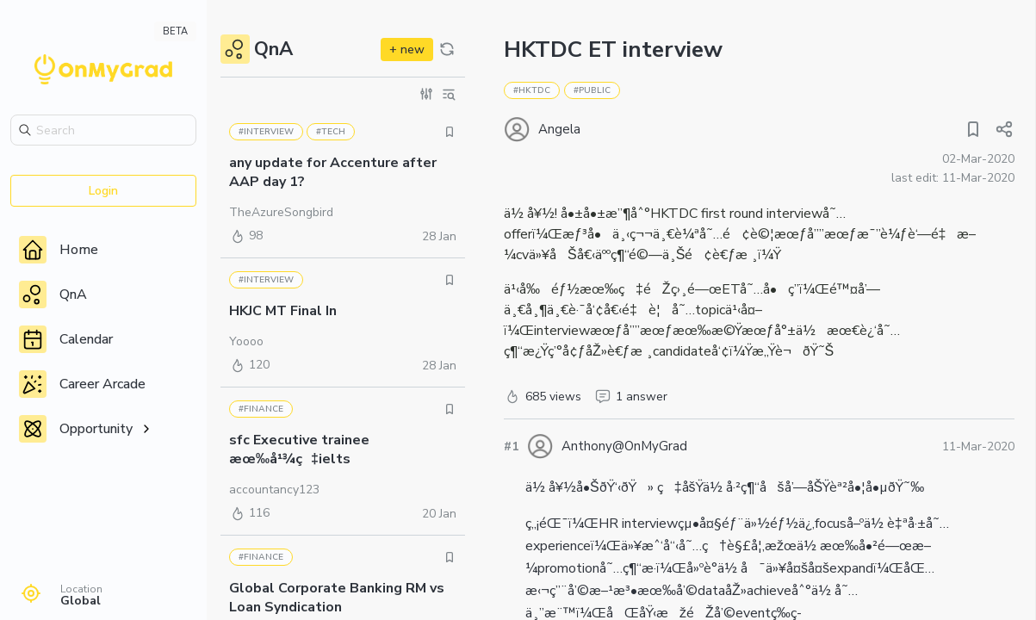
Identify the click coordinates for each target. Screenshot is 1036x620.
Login (103, 191)
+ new (407, 49)
